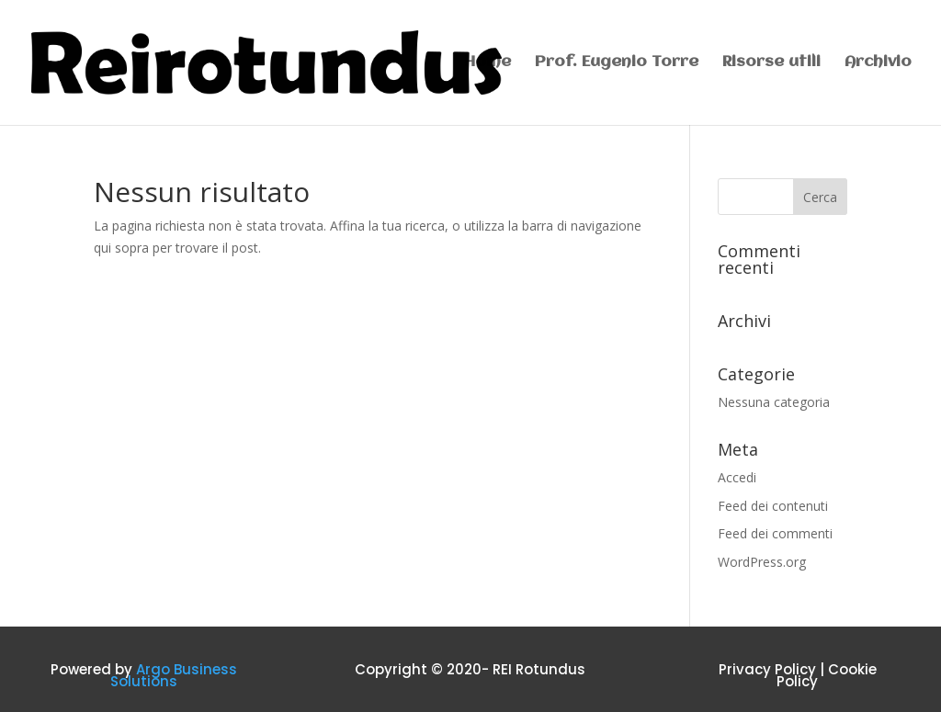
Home (487, 63)
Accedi (737, 477)
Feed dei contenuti (773, 505)
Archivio (878, 63)
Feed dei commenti (775, 533)
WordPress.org (762, 562)
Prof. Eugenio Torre (616, 63)
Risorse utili (771, 63)
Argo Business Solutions (173, 676)
